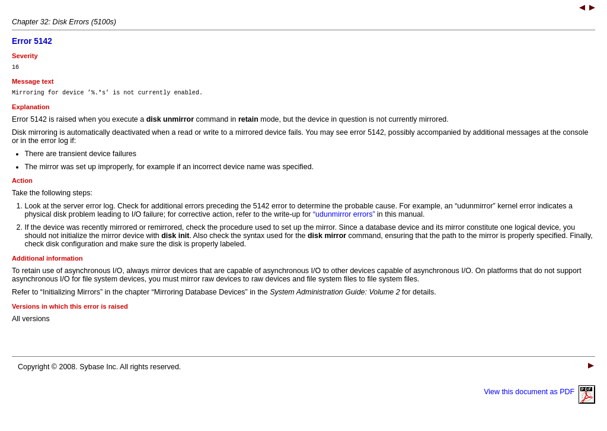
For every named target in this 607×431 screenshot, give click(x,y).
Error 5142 (32, 41)
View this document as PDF (539, 395)
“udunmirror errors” (344, 218)
